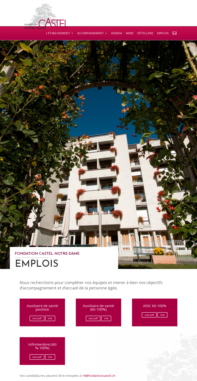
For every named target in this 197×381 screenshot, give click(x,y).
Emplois (163, 33)
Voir (50, 318)
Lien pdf (36, 318)
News (130, 33)
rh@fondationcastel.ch (98, 376)
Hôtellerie (145, 33)
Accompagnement (90, 33)
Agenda (116, 33)
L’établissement (58, 33)
